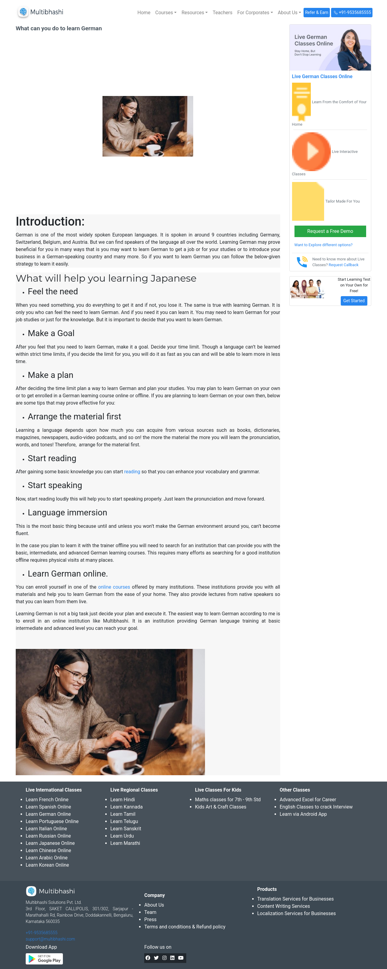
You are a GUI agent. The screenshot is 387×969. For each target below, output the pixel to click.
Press (150, 919)
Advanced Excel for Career (308, 799)
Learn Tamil (122, 814)
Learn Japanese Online (50, 843)
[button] (166, 13)
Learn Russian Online (48, 836)
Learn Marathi (125, 843)
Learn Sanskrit (125, 829)
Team (150, 912)
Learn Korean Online (47, 865)
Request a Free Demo (330, 231)
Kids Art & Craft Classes (220, 807)
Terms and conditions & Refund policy (184, 927)
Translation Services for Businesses (295, 899)
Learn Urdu (122, 836)
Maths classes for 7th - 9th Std (228, 799)
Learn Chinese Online (48, 850)
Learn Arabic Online (46, 858)
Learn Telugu (124, 821)
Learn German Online (48, 814)
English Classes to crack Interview (316, 807)
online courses (114, 587)
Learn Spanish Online (48, 807)
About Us (154, 905)
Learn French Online (47, 799)
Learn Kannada (126, 807)
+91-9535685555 (41, 932)
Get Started (354, 300)
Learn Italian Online (46, 829)
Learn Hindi (122, 799)
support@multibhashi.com (50, 939)
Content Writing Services (283, 906)
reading (132, 472)
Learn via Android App (303, 814)
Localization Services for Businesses (296, 913)
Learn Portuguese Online (52, 821)
